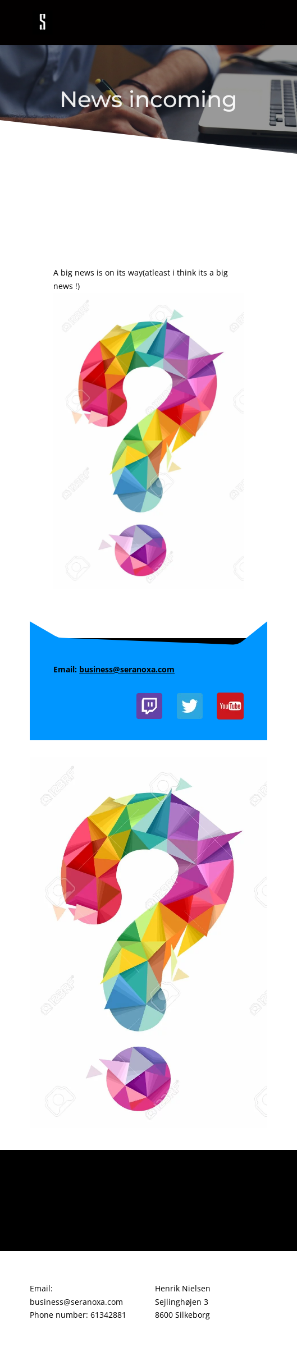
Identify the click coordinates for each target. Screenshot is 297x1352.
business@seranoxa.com (127, 669)
